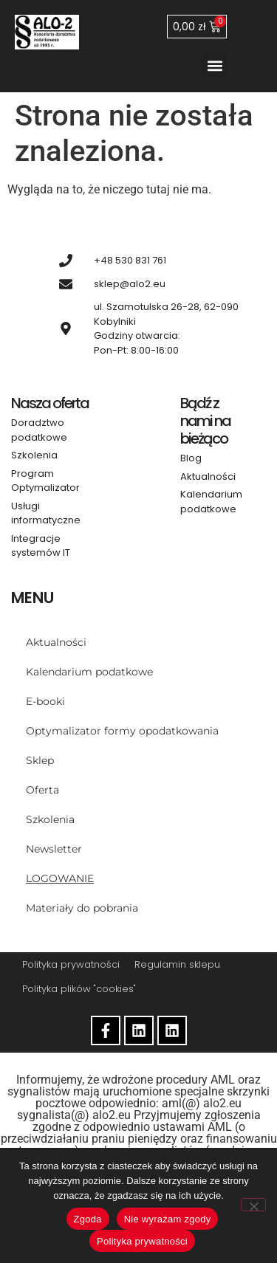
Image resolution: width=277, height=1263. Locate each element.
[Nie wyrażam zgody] (253, 1204)
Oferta (42, 789)
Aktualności (56, 642)
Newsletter (54, 849)
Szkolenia (50, 819)
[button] (214, 65)
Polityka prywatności (71, 964)
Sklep (40, 760)
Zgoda (88, 1219)
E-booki (45, 701)
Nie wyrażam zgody (167, 1219)
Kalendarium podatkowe (89, 671)
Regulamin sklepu (177, 964)
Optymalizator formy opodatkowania (122, 730)
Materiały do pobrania (82, 908)
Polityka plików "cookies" (79, 989)
